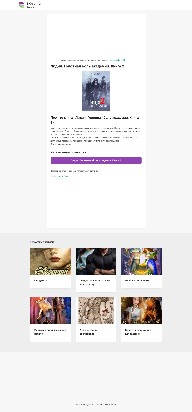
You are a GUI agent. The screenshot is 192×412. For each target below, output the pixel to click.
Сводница (40, 280)
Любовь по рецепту (137, 280)
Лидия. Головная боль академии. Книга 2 (96, 160)
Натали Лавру (63, 176)
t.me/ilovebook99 (117, 60)
